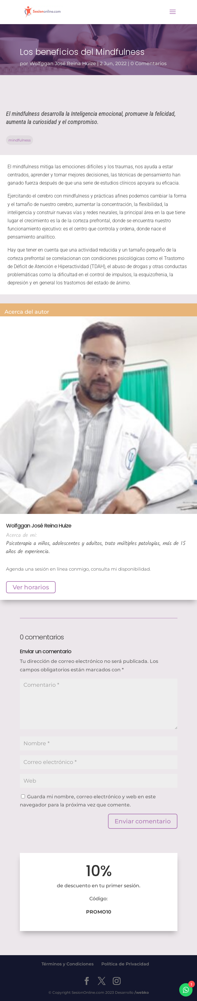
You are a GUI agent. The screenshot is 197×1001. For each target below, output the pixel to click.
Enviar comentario (143, 821)
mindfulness (19, 140)
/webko (141, 992)
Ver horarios (31, 587)
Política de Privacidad (125, 964)
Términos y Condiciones (68, 964)
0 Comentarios (149, 63)
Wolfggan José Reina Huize (62, 63)
